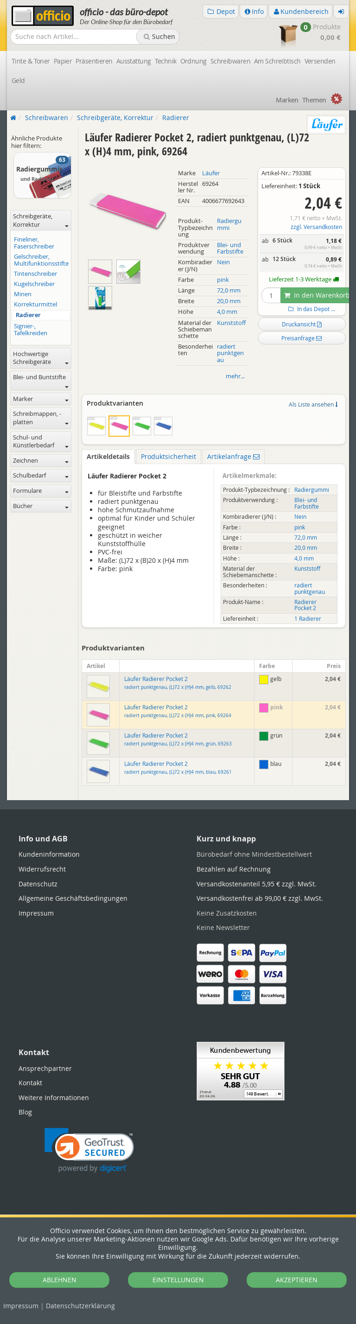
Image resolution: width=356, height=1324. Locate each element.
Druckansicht (302, 324)
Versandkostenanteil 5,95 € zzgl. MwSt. (257, 883)
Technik (166, 61)
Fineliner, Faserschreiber (34, 243)
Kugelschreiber (34, 283)
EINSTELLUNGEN (178, 1279)
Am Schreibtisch (277, 61)
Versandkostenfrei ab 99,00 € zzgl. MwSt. (260, 898)
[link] (89, 1150)
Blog (25, 1112)
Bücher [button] (41, 506)
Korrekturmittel (35, 304)
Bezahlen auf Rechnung (234, 869)
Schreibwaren (230, 61)
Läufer (211, 173)
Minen (23, 294)
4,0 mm (227, 312)
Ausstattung (133, 61)
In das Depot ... (310, 309)
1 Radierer (307, 618)
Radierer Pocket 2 (305, 604)
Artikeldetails (108, 456)
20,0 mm (229, 301)
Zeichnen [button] (41, 461)
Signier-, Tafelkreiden (30, 330)
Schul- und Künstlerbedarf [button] (41, 441)
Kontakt (30, 1082)
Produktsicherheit (168, 456)
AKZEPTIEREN (297, 1279)
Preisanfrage (301, 338)
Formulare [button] (41, 491)
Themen (314, 99)
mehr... (235, 376)
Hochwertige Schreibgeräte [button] (41, 358)
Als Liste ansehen (313, 404)
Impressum (20, 1305)
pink (223, 280)
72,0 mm (229, 290)
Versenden (320, 61)
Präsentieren (94, 61)
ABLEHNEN (59, 1279)
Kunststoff (231, 323)
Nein (223, 262)
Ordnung (193, 61)
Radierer (28, 315)
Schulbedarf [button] (41, 475)
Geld (18, 80)
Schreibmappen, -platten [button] (41, 418)
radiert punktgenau (230, 353)
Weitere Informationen (54, 1097)
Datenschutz (80, 1305)
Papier (63, 61)
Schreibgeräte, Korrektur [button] (41, 220)
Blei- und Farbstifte (230, 248)
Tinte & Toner (31, 61)
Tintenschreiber (35, 273)
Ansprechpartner (45, 1068)
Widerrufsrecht (42, 869)
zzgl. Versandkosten (316, 226)
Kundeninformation (49, 854)
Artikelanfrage (233, 456)
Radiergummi (229, 224)
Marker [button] (41, 399)
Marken (287, 99)
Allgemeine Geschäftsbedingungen (73, 898)
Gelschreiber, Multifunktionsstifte (41, 260)
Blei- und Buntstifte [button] (41, 380)
